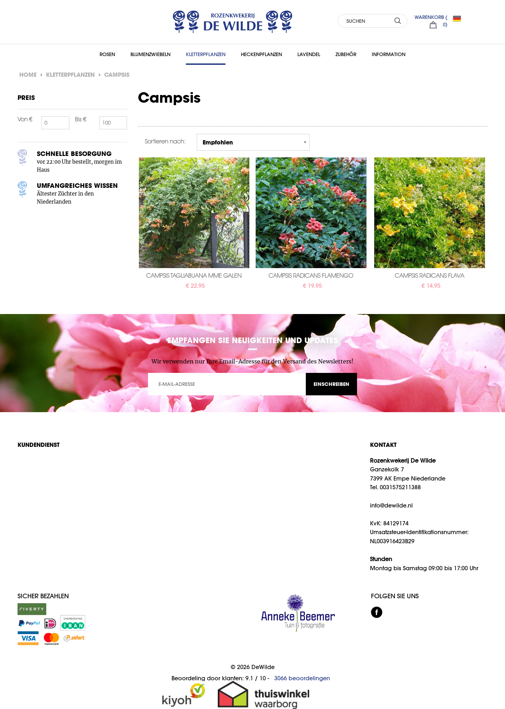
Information (388, 54)
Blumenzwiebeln (150, 54)
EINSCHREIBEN (331, 384)
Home (27, 74)
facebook (376, 612)
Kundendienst (39, 444)
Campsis (116, 74)
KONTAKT (383, 444)
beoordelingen (302, 678)
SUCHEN (398, 20)
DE (460, 18)
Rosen (107, 54)
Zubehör (346, 54)
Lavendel (308, 54)
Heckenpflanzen (261, 54)
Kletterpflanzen (205, 54)
